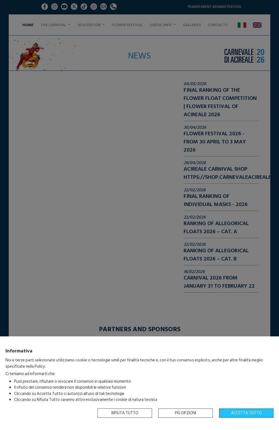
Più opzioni (185, 413)
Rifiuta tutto (124, 413)
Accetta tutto (246, 413)
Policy (40, 366)
